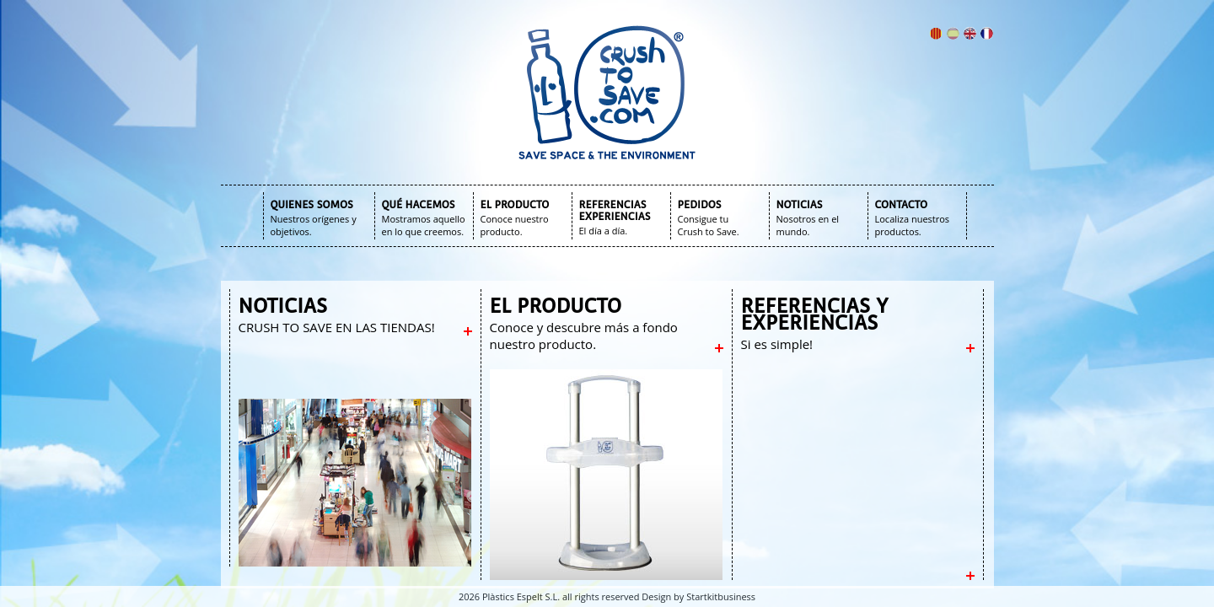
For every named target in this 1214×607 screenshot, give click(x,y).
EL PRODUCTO (515, 205)
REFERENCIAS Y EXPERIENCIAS (815, 314)
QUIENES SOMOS (312, 205)
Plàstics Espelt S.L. (521, 596)
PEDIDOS (700, 205)
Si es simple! (777, 344)
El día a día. (603, 230)
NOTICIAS (799, 205)
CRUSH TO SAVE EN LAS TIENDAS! (337, 327)
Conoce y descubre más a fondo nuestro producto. (584, 335)
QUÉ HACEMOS (418, 205)
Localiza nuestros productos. (912, 225)
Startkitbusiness (720, 596)
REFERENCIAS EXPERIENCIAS (615, 211)
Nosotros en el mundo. (808, 225)
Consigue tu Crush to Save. (708, 225)
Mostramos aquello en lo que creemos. (423, 225)
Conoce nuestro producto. (515, 225)
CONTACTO (901, 205)
